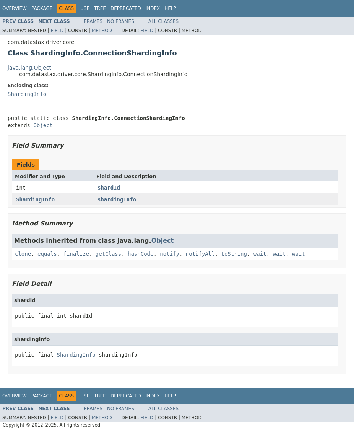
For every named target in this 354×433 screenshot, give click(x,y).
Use (84, 8)
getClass (108, 254)
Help (170, 8)
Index (153, 8)
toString (234, 254)
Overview (14, 8)
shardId (108, 188)
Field (56, 30)
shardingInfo (116, 199)
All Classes (163, 21)
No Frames (120, 21)
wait (259, 254)
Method (102, 30)
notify (169, 254)
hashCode (140, 254)
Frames (93, 21)
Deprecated (125, 8)
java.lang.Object (29, 68)
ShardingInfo (27, 94)
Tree (100, 8)
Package (41, 8)
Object (43, 125)
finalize (76, 254)
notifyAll (200, 254)
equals (47, 254)
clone (23, 254)
